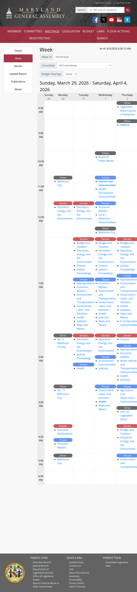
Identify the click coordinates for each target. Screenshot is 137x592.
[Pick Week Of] (62, 57)
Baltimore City (107, 232)
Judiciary (82, 321)
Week (18, 58)
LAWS (100, 31)
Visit (71, 569)
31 (83, 98)
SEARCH (102, 38)
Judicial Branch (41, 565)
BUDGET (88, 31)
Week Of (47, 57)
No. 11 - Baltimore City (63, 394)
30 (63, 98)
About (18, 89)
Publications (18, 81)
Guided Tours (76, 562)
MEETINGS (52, 31)
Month (18, 66)
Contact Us (75, 565)
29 (48, 98)
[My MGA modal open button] (118, 20)
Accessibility (75, 579)
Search (81, 10)
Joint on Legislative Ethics (126, 415)
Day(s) (18, 50)
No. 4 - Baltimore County (63, 343)
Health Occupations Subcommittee (107, 192)
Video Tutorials (77, 586)
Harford (125, 125)
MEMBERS (14, 31)
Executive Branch (42, 562)
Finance (81, 265)
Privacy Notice (76, 583)
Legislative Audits (123, 2)
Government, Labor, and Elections (84, 309)
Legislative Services (103, 2)
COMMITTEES (33, 31)
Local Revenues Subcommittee (107, 218)
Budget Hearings (51, 74)
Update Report (18, 74)
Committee (48, 65)
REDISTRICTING (39, 38)
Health (80, 317)
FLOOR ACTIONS (118, 31)
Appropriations (85, 283)
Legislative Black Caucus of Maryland (128, 110)
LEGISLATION (71, 31)
